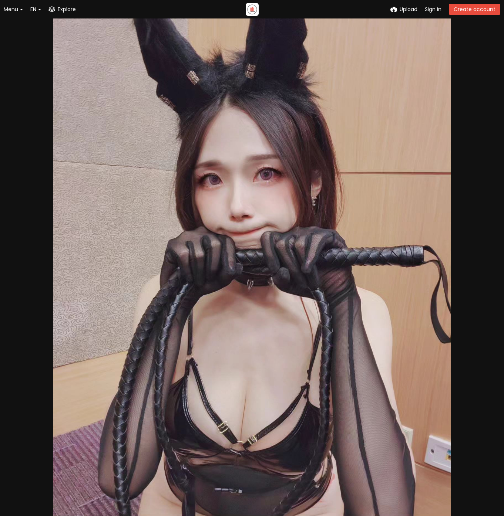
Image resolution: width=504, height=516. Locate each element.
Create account (474, 9)
